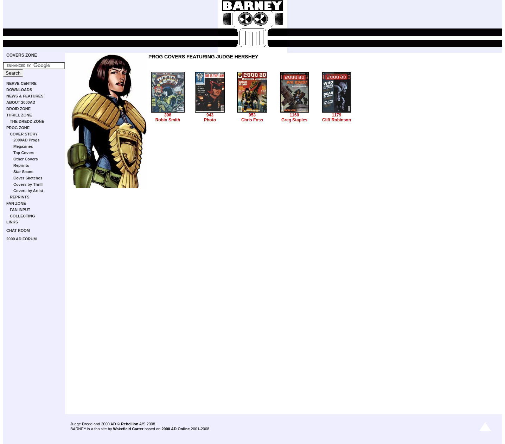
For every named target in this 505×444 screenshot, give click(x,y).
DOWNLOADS (19, 90)
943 (209, 115)
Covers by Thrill (28, 184)
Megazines (23, 146)
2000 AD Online (175, 429)
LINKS (12, 222)
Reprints (21, 165)
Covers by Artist (28, 191)
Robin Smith (167, 120)
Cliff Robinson (336, 120)
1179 (336, 115)
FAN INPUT (20, 210)
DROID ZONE (18, 109)
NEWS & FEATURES (25, 96)
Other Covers (25, 159)
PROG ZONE (18, 128)
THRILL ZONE (19, 115)
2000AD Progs (26, 140)
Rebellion (130, 424)
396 (167, 115)
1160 (294, 115)
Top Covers (23, 153)
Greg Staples (294, 120)
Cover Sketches (28, 178)
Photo (210, 120)
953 (252, 115)
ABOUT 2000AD (21, 102)
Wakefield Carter (128, 429)
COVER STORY (24, 134)
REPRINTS (20, 197)
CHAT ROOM (18, 230)
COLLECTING (22, 216)
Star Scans (23, 172)
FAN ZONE (16, 203)
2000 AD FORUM (21, 239)
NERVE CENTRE (21, 83)
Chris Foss (252, 120)
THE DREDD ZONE (27, 121)
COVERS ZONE (21, 55)
